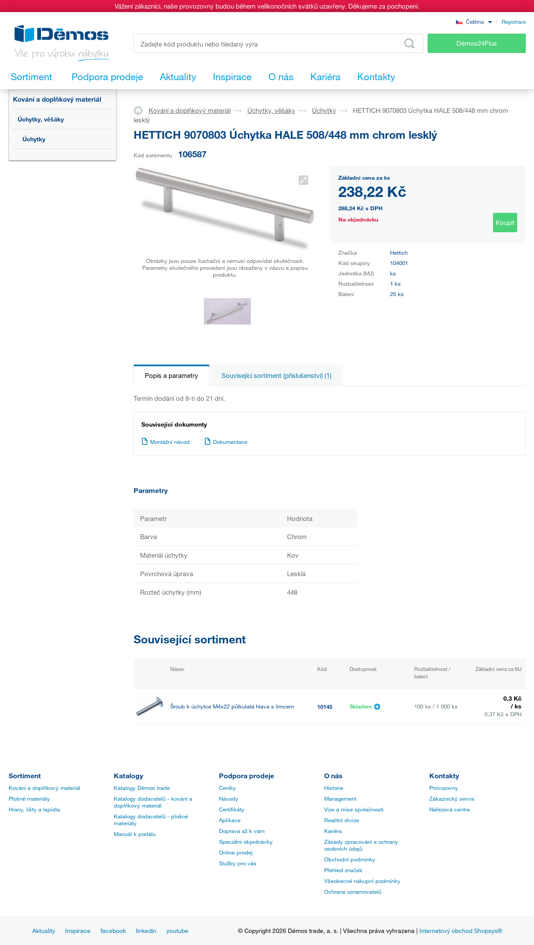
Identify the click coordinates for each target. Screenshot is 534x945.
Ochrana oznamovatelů (352, 891)
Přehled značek (343, 870)
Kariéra (333, 830)
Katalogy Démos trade (142, 787)
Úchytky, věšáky (41, 119)
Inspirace (78, 930)
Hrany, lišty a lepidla (34, 809)
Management (340, 798)
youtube (177, 930)
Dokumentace (225, 441)
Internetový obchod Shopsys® (460, 930)
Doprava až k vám (242, 830)
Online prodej (236, 852)
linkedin (146, 930)
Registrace (514, 21)
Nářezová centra (449, 809)
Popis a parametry (171, 375)
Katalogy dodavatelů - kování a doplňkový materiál (153, 802)
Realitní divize (341, 820)
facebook (113, 930)
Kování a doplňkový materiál (57, 99)
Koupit (505, 222)
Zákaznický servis (452, 798)
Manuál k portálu (135, 833)
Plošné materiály (29, 798)
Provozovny (443, 787)
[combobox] (474, 21)
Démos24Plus (476, 43)
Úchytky (33, 139)
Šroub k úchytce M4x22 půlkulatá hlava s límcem (232, 706)
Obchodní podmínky (349, 859)
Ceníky (227, 787)
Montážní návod (165, 441)
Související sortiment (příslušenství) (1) (276, 375)
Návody (228, 798)
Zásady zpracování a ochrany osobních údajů (361, 845)
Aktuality (43, 930)
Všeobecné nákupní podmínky (362, 880)
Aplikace (229, 820)
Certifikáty (231, 809)
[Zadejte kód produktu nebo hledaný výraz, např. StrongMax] (278, 43)
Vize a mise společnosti (354, 809)
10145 (324, 706)
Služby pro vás (237, 863)
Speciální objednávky (246, 841)
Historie (333, 787)
